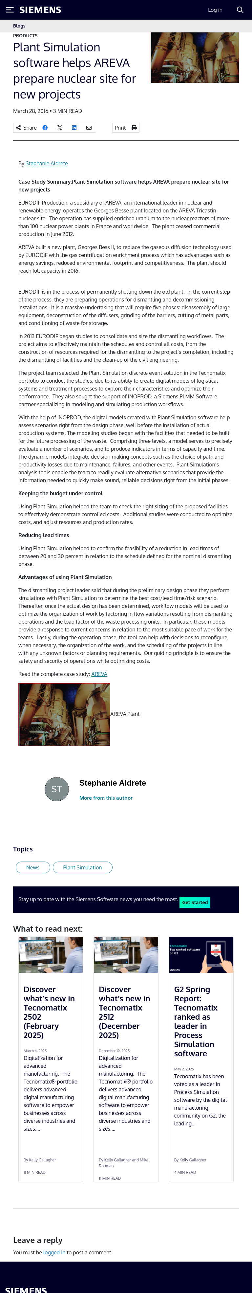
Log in (215, 10)
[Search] (240, 9)
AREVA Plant (124, 714)
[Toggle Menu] (9, 9)
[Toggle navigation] (232, 26)
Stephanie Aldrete (47, 163)
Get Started (195, 902)
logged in (54, 1252)
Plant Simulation (82, 867)
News (33, 867)
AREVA (99, 674)
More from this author (106, 798)
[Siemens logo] (40, 10)
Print (120, 127)
